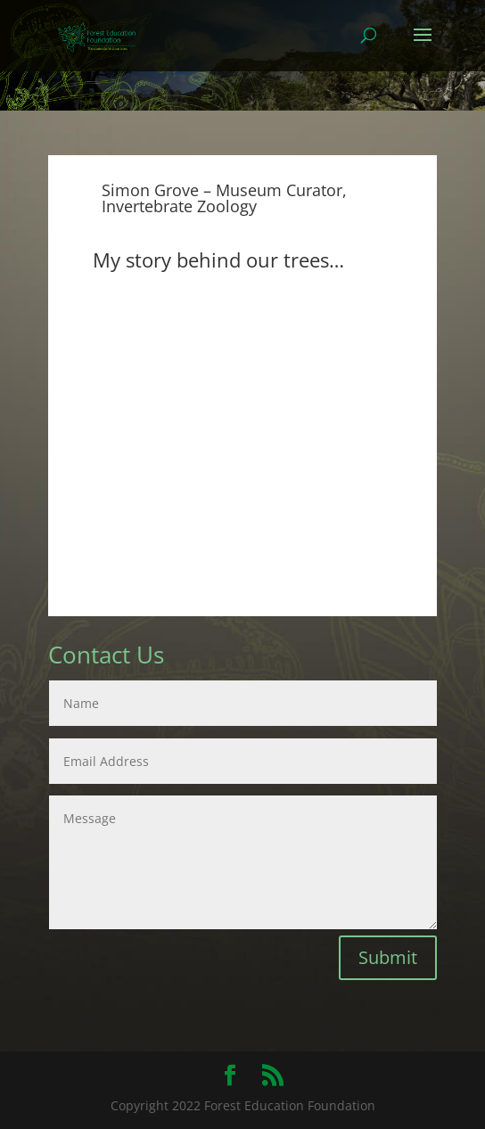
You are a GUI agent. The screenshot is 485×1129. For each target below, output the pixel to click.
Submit (387, 957)
